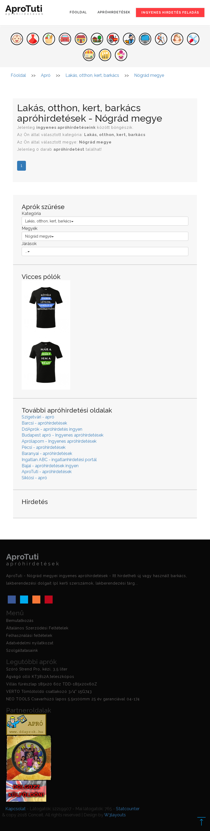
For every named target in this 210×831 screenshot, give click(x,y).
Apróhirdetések (114, 12)
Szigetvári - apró (38, 417)
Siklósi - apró (34, 477)
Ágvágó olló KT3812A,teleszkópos (40, 676)
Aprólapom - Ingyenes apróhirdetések (59, 441)
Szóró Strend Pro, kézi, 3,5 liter (37, 669)
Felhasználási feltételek (29, 635)
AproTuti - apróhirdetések (47, 471)
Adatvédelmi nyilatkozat (29, 643)
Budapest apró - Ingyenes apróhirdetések (62, 435)
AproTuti (24, 11)
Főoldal (78, 12)
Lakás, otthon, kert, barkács (49, 221)
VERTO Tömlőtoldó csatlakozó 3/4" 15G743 (49, 691)
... (27, 251)
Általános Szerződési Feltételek (37, 628)
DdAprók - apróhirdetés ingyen (52, 429)
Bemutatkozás (20, 620)
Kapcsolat (15, 808)
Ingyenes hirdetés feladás (170, 12)
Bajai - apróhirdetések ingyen (50, 465)
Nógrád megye (39, 236)
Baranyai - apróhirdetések (47, 453)
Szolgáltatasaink (22, 650)
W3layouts (115, 814)
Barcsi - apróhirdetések (44, 423)
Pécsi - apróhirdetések (43, 447)
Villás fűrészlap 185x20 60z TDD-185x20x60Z (51, 684)
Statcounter (127, 808)
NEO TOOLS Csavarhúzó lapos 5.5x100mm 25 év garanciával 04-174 (73, 699)
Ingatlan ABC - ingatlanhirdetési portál (59, 459)
